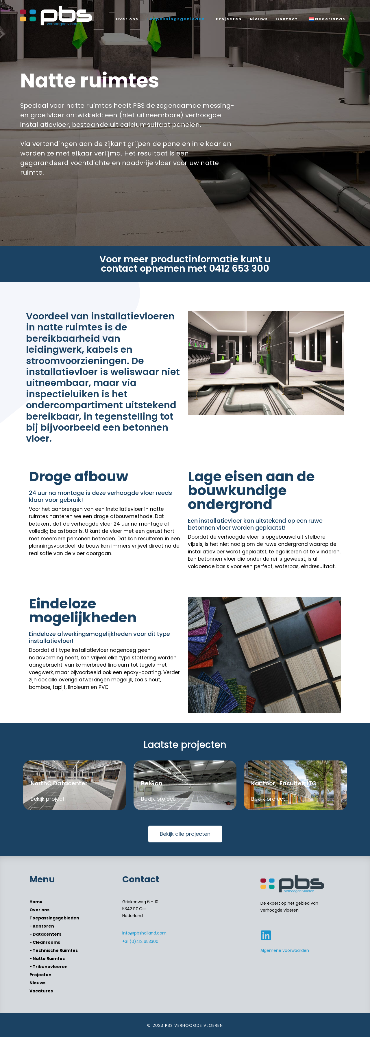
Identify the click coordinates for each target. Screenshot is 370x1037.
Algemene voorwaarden (284, 950)
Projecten (229, 19)
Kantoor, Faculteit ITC (284, 783)
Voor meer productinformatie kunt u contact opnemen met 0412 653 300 (185, 264)
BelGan (151, 783)
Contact (287, 19)
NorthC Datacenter (59, 783)
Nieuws (259, 19)
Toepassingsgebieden (176, 19)
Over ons (127, 19)
